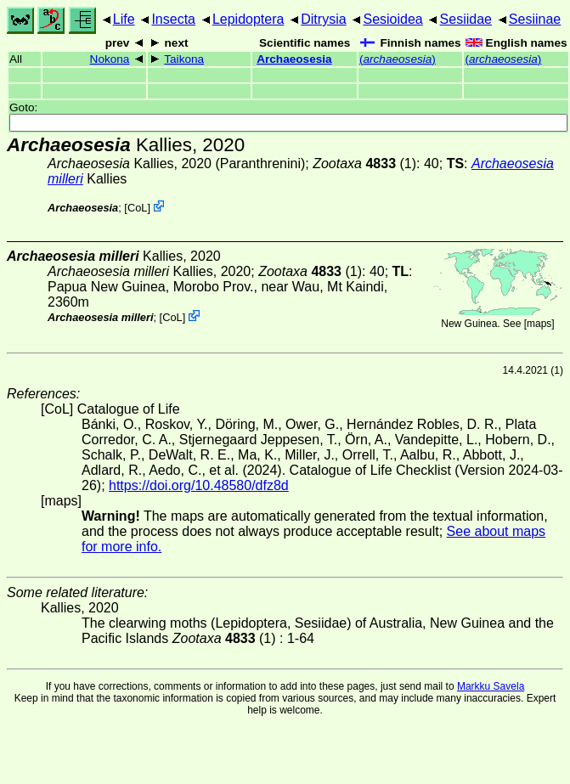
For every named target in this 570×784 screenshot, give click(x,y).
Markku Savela (490, 686)
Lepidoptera (248, 19)
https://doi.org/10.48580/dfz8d (199, 485)
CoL (137, 207)
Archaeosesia (294, 59)
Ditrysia (323, 19)
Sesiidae (466, 19)
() (397, 59)
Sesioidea (392, 19)
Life (124, 19)
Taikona (184, 59)
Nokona (110, 59)
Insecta (173, 19)
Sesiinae (535, 19)
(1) (364, 163)
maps (539, 324)
